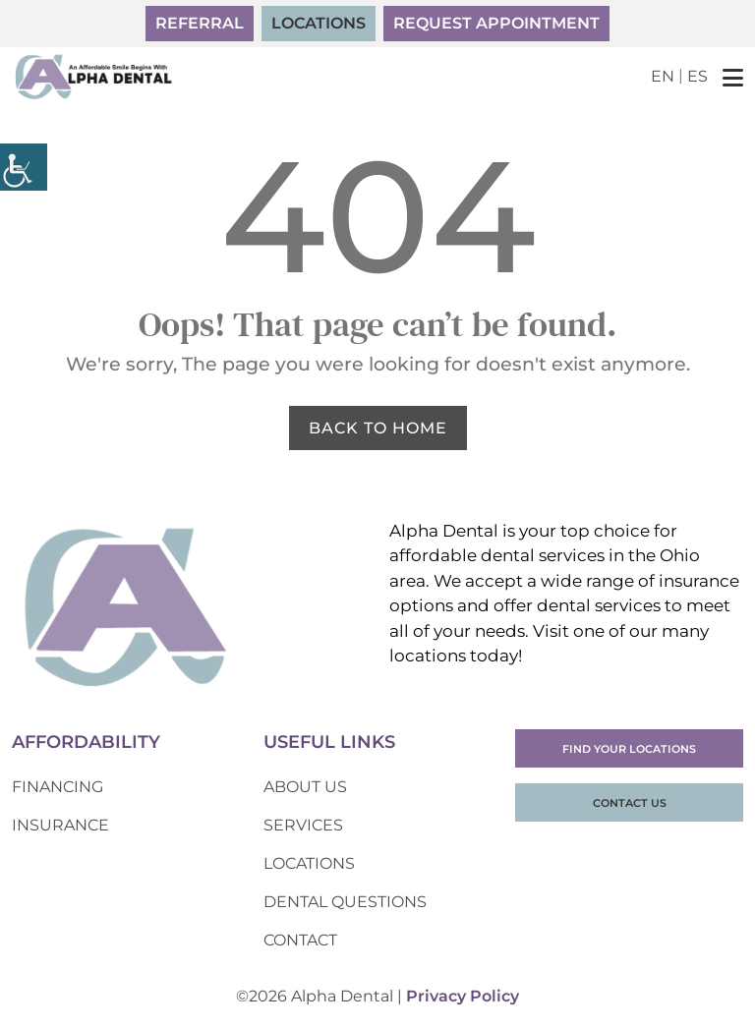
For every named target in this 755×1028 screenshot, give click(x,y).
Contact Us (630, 803)
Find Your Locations (629, 749)
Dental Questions (345, 901)
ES (697, 76)
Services (303, 825)
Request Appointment (496, 23)
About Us (305, 786)
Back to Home (378, 428)
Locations (318, 23)
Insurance (60, 825)
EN (662, 76)
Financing (57, 786)
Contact (300, 940)
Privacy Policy (462, 996)
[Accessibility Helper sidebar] (23, 167)
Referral (199, 23)
